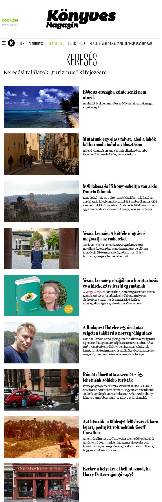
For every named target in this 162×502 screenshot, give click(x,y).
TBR (23, 43)
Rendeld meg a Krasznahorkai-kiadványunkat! (122, 43)
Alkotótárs (37, 43)
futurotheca (77, 43)
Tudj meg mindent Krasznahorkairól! (129, 34)
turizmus (64, 72)
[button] (4, 43)
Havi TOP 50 (57, 43)
